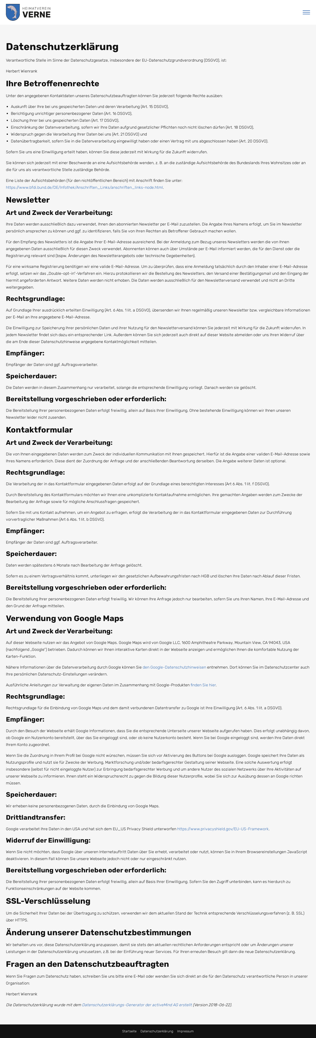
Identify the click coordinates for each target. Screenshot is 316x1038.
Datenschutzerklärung (156, 1031)
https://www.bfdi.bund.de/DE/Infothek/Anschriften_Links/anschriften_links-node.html (84, 187)
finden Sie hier (203, 685)
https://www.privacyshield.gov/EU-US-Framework (223, 829)
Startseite (129, 1031)
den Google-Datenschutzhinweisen (174, 667)
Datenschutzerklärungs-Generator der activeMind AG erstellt (137, 1005)
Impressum (185, 1031)
